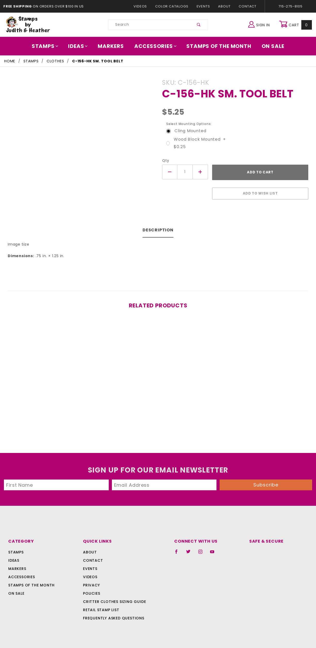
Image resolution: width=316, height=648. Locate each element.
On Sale (269, 46)
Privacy (91, 582)
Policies (91, 591)
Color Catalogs (172, 6)
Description (158, 227)
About (224, 6)
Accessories (156, 46)
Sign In (260, 24)
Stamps (49, 46)
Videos (142, 6)
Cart (296, 25)
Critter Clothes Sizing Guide (113, 599)
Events (203, 6)
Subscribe (266, 482)
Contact (246, 6)
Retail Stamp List (101, 607)
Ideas (80, 46)
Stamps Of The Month (216, 46)
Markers (112, 46)
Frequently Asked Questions (113, 615)
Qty (165, 161)
